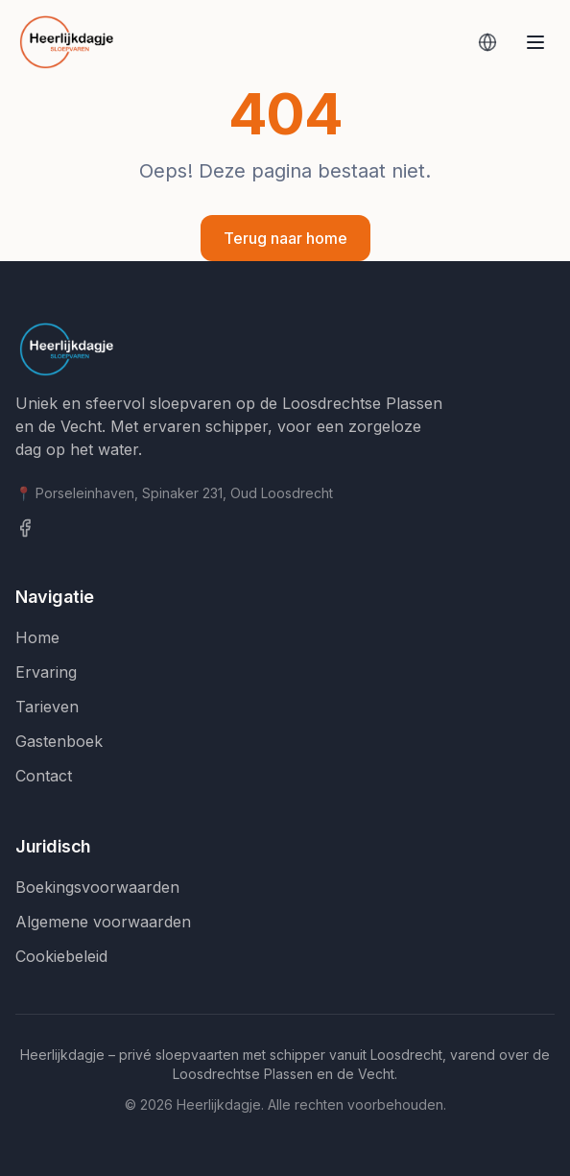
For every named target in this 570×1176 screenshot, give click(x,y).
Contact (43, 775)
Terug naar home (285, 238)
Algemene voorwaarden (103, 921)
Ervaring (46, 672)
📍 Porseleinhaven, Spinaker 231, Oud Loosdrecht (174, 493)
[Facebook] (285, 528)
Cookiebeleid (61, 956)
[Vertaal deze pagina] (487, 42)
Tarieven (47, 706)
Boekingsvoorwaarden (97, 887)
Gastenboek (59, 741)
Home (37, 637)
